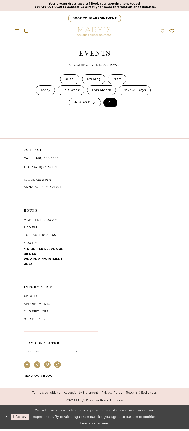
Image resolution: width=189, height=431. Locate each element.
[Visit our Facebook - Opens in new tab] (27, 367)
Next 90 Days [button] (85, 104)
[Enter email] (52, 353)
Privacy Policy (112, 394)
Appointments (37, 305)
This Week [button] (70, 91)
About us (32, 298)
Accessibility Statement (81, 394)
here (104, 425)
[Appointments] (94, 19)
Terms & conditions (46, 394)
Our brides (34, 321)
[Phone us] (25, 32)
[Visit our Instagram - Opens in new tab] (37, 367)
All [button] (111, 104)
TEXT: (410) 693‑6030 (41, 169)
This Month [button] (102, 91)
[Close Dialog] (7, 419)
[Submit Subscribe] (76, 353)
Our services (36, 313)
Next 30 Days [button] (137, 91)
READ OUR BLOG (38, 378)
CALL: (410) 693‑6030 (41, 160)
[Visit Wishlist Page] (172, 31)
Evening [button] (93, 80)
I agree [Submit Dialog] (21, 419)
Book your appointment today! (116, 3)
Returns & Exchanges (141, 394)
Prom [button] (119, 80)
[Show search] (163, 32)
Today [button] (43, 91)
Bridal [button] (68, 80)
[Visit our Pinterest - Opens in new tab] (47, 367)
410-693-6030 (48, 7)
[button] (16, 31)
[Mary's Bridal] (94, 31)
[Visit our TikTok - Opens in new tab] (57, 367)
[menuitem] (16, 31)
